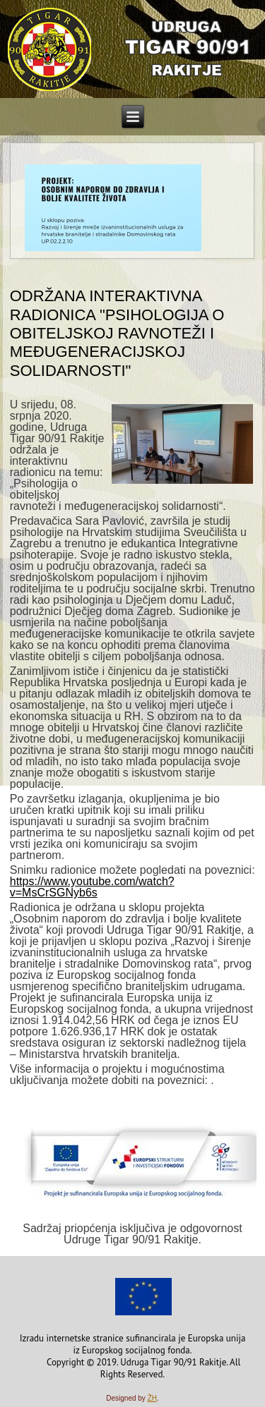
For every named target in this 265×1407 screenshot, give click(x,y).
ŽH (152, 1398)
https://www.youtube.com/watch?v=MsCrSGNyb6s (92, 887)
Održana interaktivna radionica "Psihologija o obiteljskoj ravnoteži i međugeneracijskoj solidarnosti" (117, 333)
